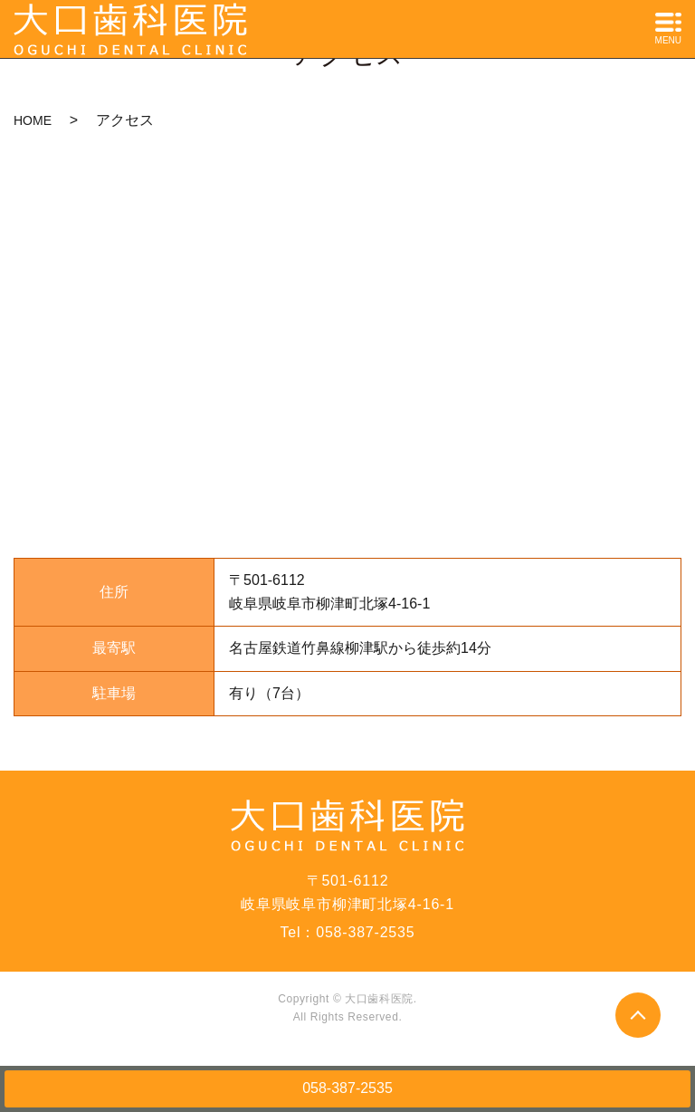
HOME (33, 120)
